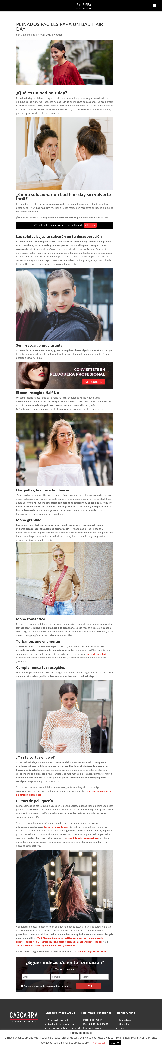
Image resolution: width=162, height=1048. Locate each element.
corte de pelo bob (96, 653)
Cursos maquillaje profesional (64, 1028)
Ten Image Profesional (96, 1012)
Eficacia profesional (93, 1019)
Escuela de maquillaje (59, 1020)
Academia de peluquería (61, 1024)
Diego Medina (27, 34)
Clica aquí (90, 225)
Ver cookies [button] (99, 1042)
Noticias (58, 34)
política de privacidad (45, 985)
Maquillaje (124, 1024)
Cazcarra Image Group (60, 1012)
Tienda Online (126, 1012)
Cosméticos (125, 1019)
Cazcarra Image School (56, 826)
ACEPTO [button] (115, 1042)
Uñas (121, 1028)
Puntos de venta (92, 1027)
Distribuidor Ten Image (95, 1023)
